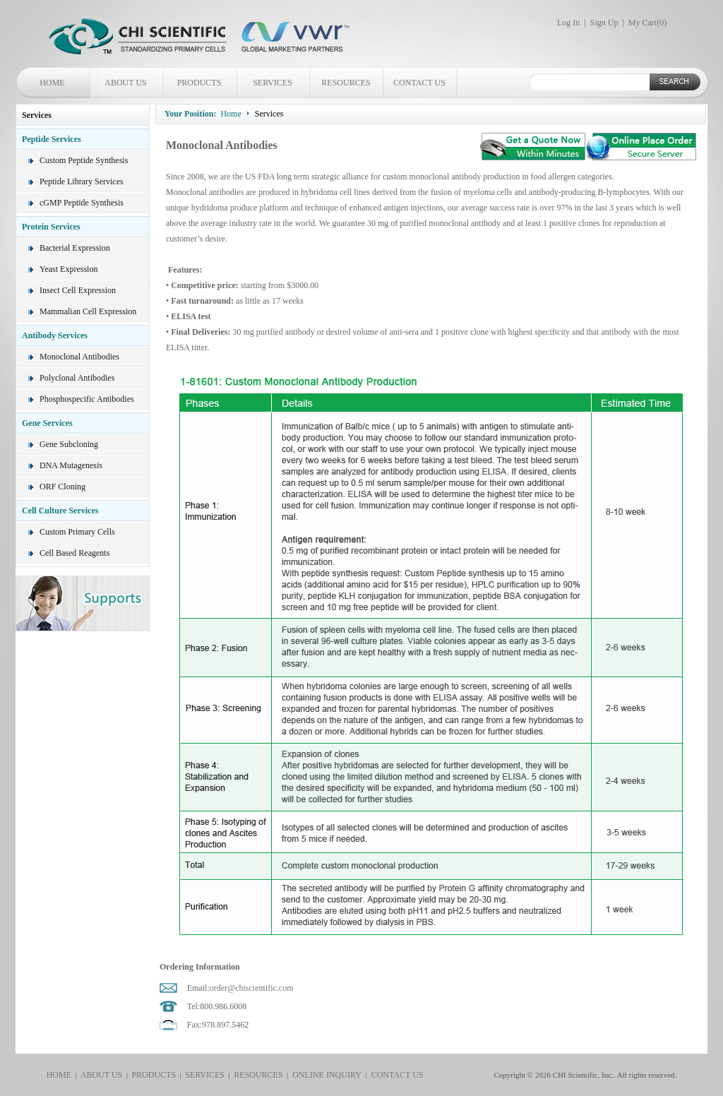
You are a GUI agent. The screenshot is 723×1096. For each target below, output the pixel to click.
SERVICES (272, 83)
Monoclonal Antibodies (79, 357)
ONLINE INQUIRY (325, 1075)
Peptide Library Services (82, 181)
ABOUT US (125, 83)
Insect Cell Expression (78, 290)
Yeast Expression (68, 269)
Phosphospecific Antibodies (87, 399)
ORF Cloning (62, 487)
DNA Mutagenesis (71, 465)
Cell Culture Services (60, 511)
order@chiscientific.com (252, 988)
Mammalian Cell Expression (88, 311)
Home (230, 114)
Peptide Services (51, 139)
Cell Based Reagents (74, 553)
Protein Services (51, 227)
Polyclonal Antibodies (77, 378)
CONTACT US (419, 83)
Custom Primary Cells (77, 532)
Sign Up (604, 23)
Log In (568, 23)
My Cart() (647, 23)
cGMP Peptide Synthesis (82, 203)
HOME (52, 83)
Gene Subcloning (69, 444)
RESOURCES (345, 83)
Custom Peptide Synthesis (84, 160)
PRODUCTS (199, 83)
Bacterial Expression (75, 248)
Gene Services (47, 423)
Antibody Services (55, 335)
